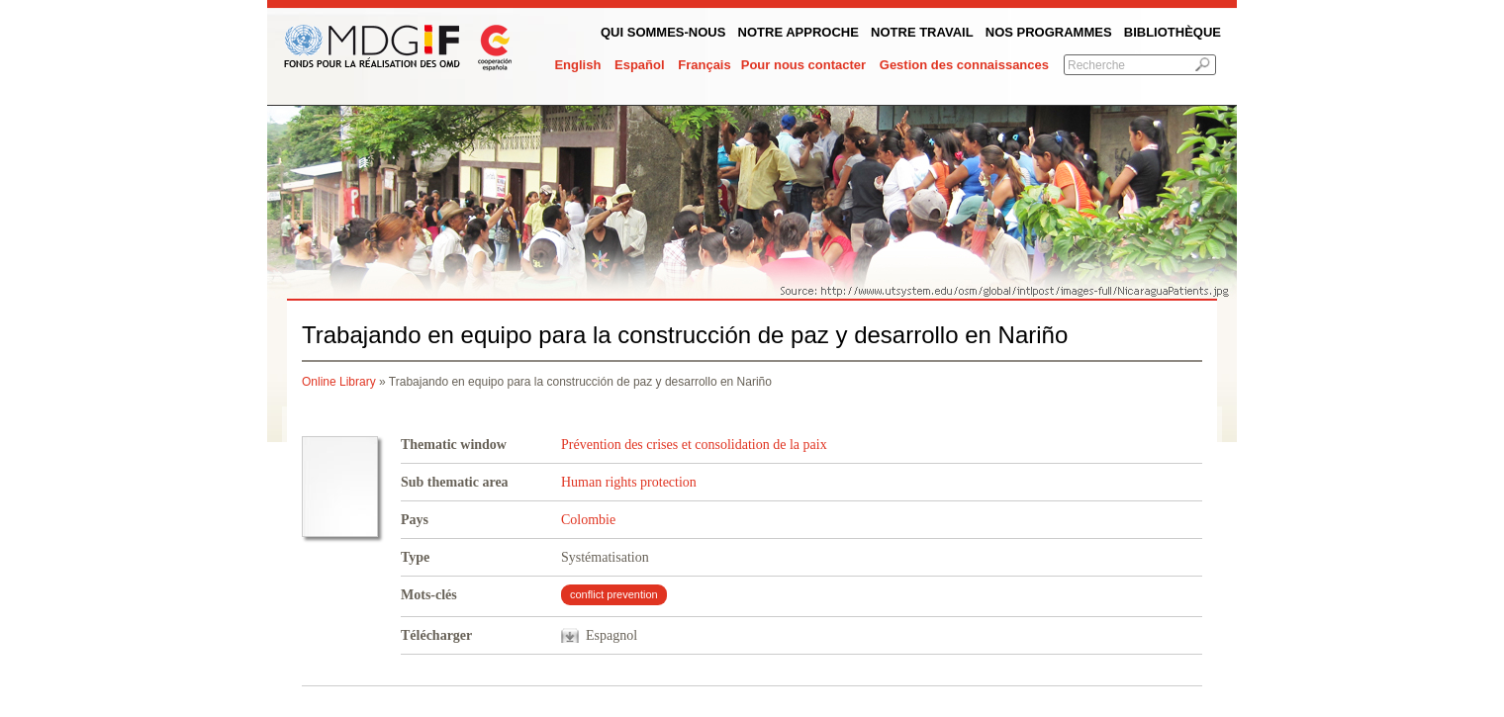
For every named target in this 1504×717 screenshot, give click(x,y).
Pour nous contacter (803, 64)
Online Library (339, 382)
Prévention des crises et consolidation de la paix (694, 444)
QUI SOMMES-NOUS (663, 32)
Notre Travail (922, 32)
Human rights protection (629, 482)
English (577, 64)
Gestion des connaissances (964, 64)
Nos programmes (1049, 32)
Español (639, 64)
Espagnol (611, 635)
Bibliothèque (1172, 32)
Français (704, 64)
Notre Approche (798, 32)
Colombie (588, 519)
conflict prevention (614, 594)
